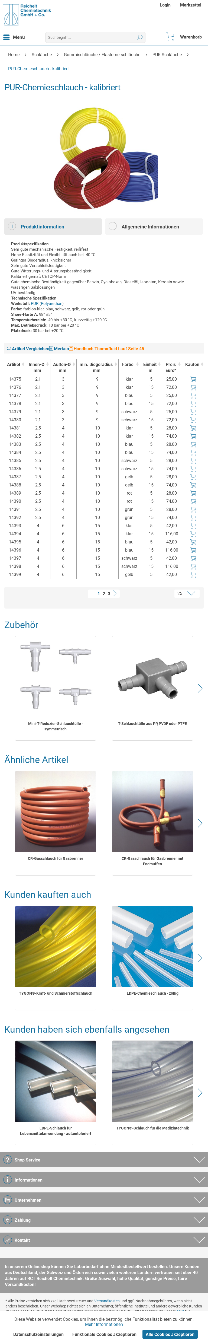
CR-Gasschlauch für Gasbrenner (55, 858)
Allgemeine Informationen (144, 226)
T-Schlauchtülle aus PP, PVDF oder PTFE (152, 723)
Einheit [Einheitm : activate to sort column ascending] (150, 368)
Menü (14, 36)
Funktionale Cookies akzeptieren (104, 1334)
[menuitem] (166, 5)
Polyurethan (51, 303)
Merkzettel (190, 5)
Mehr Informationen (104, 1324)
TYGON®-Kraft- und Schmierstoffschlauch (55, 993)
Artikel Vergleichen (28, 348)
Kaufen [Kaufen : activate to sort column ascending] (192, 364)
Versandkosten (107, 1301)
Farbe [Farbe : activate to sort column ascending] (128, 364)
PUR (34, 303)
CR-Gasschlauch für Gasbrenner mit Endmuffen (152, 861)
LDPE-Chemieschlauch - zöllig (152, 993)
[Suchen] (139, 37)
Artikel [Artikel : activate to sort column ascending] (13, 364)
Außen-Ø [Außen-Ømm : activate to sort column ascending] (62, 368)
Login (165, 5)
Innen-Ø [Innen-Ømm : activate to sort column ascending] (37, 368)
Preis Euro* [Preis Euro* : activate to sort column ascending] (170, 367)
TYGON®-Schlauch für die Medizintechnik (152, 1128)
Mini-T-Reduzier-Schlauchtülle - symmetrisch (55, 726)
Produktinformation (36, 226)
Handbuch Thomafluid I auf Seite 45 (106, 348)
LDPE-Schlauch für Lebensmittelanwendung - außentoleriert (55, 1131)
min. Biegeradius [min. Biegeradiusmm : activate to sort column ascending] (96, 368)
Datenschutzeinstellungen (38, 1334)
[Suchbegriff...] (95, 37)
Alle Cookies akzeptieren (170, 1334)
